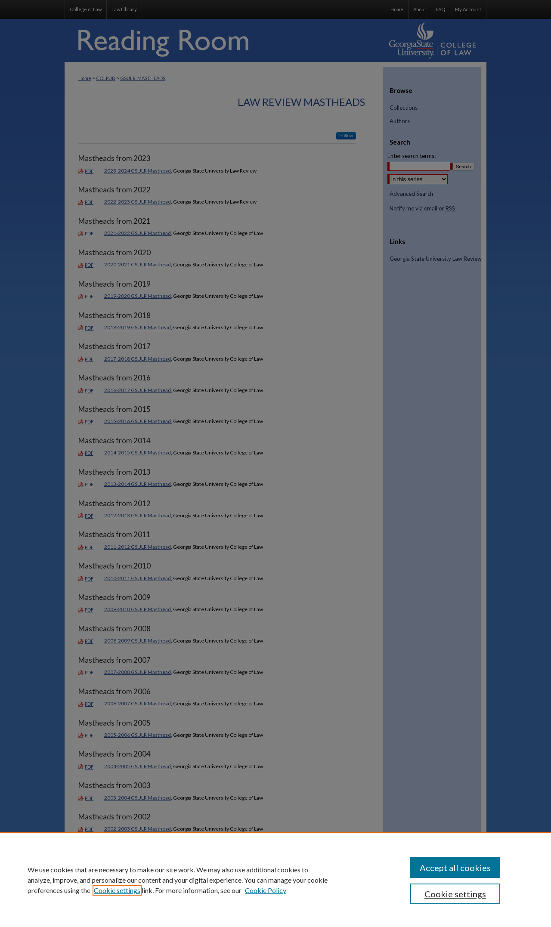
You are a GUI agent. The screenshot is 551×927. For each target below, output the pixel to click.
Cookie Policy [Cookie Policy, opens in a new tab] (265, 890)
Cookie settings (117, 890)
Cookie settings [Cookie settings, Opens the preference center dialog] (455, 894)
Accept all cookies (455, 867)
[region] (275, 879)
